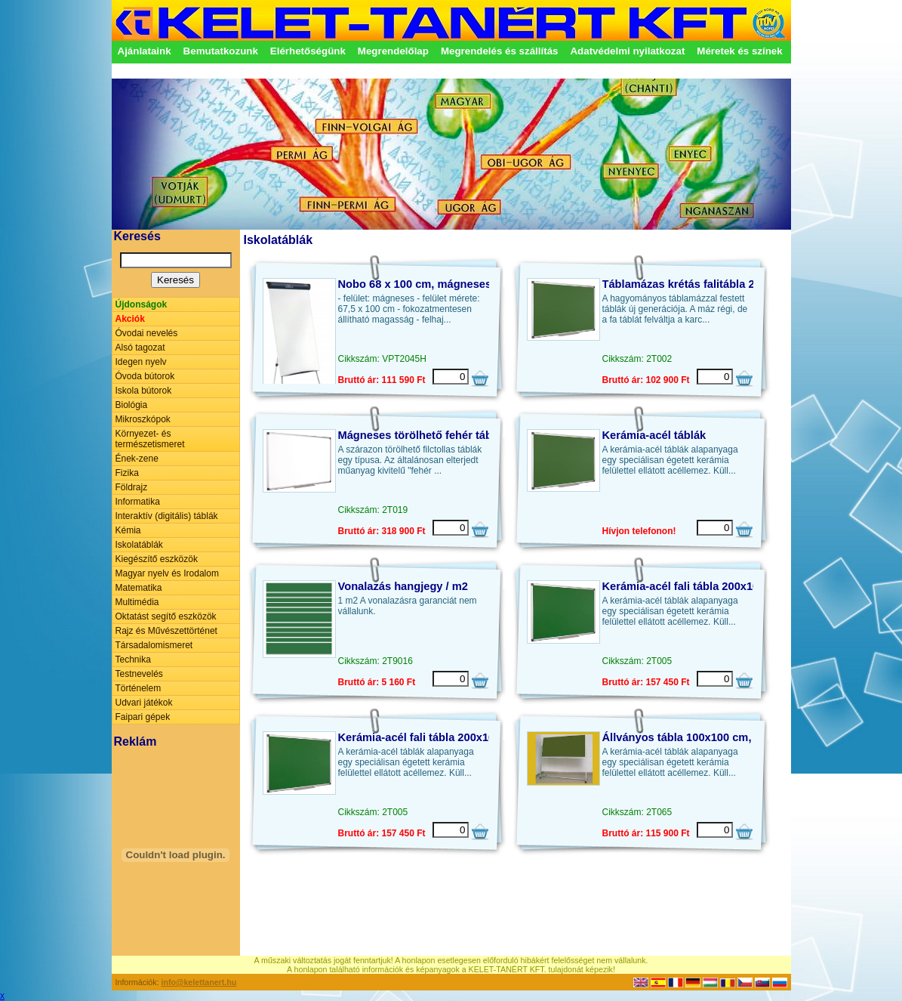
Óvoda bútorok (145, 376)
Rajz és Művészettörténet (166, 631)
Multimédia (137, 602)
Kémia (128, 530)
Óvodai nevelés (146, 333)
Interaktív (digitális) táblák (166, 516)
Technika (133, 659)
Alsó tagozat (140, 347)
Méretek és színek (739, 51)
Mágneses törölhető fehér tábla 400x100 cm (452, 435)
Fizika (127, 473)
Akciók (130, 319)
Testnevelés (139, 674)
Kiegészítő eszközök (156, 559)
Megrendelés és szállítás (500, 51)
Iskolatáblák (139, 544)
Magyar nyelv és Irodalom (167, 573)
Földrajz (131, 487)
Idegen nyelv (141, 362)
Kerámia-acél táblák (654, 435)
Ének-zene (137, 458)
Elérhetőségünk (308, 51)
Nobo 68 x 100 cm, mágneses (415, 284)
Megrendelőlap (393, 51)
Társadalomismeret (154, 645)
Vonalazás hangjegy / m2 (403, 586)
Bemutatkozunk (220, 51)
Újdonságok (141, 304)
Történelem (138, 688)
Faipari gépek (143, 717)
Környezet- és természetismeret (150, 439)
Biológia (131, 405)
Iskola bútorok (143, 390)
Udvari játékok (144, 702)
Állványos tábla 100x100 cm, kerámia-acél (712, 737)
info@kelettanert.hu (199, 982)
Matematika (138, 587)
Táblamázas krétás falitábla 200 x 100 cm (709, 284)
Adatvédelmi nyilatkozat (627, 51)
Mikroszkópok (143, 419)
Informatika (137, 501)
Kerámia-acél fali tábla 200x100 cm (693, 586)
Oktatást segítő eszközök (166, 616)
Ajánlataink (144, 51)
